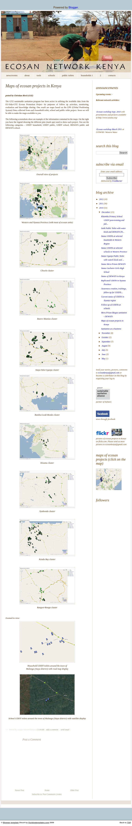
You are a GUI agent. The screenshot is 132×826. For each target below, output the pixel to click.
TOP (129, 823)
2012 (101, 199)
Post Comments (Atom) (52, 794)
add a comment (52, 730)
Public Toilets (68, 75)
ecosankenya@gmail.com (108, 372)
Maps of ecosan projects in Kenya (33, 86)
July (103, 350)
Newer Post (19, 790)
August (105, 346)
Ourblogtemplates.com (38, 823)
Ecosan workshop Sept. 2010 (109, 112)
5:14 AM (40, 730)
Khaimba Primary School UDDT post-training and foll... (112, 220)
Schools (51, 75)
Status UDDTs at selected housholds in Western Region (111, 240)
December (106, 212)
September (106, 341)
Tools (39, 75)
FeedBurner (117, 181)
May (104, 358)
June (104, 354)
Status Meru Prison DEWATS (113, 264)
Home (47, 790)
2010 (101, 208)
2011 (101, 203)
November (106, 333)
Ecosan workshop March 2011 (109, 129)
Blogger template (11, 823)
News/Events (11, 75)
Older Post (74, 790)
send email (65, 730)
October (105, 337)
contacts (111, 75)
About (26, 75)
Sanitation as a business (111, 329)
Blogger (73, 7)
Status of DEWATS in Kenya (112, 276)
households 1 (87, 75)
